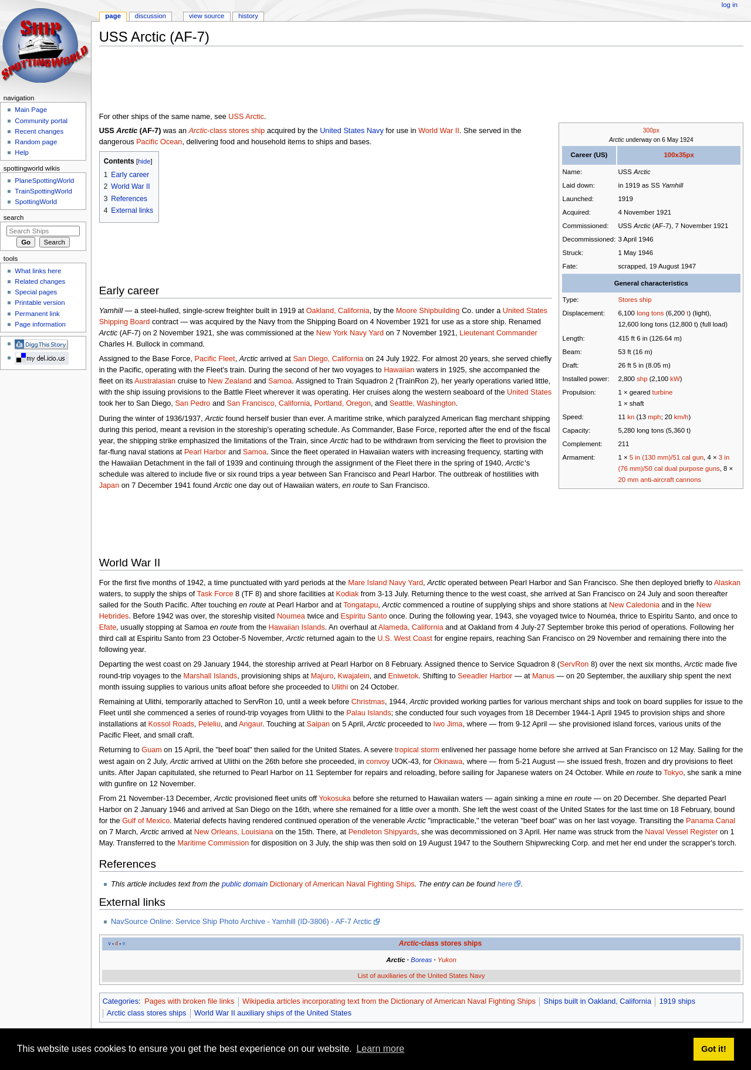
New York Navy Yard (350, 333)
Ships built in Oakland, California (597, 1001)
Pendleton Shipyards (383, 832)
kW (675, 378)
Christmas (368, 702)
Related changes (40, 281)
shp (642, 378)
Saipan (318, 724)
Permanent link (37, 313)
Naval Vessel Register (681, 832)
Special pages (36, 291)
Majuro (322, 676)
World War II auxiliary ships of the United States (272, 1013)
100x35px (679, 154)
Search (14, 217)
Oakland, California (338, 311)
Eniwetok (403, 676)
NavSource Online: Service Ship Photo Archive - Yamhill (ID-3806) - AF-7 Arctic (241, 922)
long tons (650, 313)
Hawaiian (399, 370)
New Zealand (230, 381)
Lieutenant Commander (498, 333)
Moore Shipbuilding (428, 311)
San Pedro (192, 403)
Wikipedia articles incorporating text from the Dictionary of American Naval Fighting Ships (389, 1001)
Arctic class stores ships (146, 1013)
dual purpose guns (692, 468)
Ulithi (339, 687)
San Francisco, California (268, 403)
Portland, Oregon (342, 403)
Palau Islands (368, 713)
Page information (40, 324)
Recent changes (39, 131)
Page (113, 15)
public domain (245, 884)
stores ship (247, 131)
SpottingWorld (36, 201)
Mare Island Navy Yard (385, 583)
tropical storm (417, 750)
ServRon (574, 664)
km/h (681, 416)
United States (529, 392)
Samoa (280, 381)
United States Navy (352, 131)
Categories (120, 1001)
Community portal (41, 120)
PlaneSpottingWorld (44, 180)
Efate (108, 627)
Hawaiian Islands (297, 627)
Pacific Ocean (159, 142)
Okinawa (448, 762)
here (505, 884)
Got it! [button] (713, 1049)
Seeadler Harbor (485, 676)
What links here (38, 270)
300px (651, 130)
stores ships (461, 943)
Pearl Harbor (205, 452)
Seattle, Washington (423, 403)
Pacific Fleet (215, 359)
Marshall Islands (211, 676)
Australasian (154, 381)
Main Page (31, 109)
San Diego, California (328, 359)
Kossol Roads (171, 724)
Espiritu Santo (364, 616)
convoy (378, 762)
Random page (36, 141)
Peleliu (209, 724)
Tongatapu (360, 605)
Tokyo (673, 773)
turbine (662, 392)
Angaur (250, 724)
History (248, 15)
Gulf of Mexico (146, 821)
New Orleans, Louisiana (233, 832)
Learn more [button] (380, 1049)
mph (654, 416)
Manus (543, 676)
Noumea (291, 616)
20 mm (628, 479)
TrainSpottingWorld (43, 191)
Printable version (40, 302)
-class (208, 131)
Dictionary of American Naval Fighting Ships (342, 884)
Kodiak (347, 594)
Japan (109, 485)
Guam (151, 750)
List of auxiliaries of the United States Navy (421, 975)
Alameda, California (411, 627)
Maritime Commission (213, 843)
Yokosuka (335, 798)
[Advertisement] (312, 81)
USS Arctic (246, 117)
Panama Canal (710, 821)
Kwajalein (354, 676)
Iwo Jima (447, 724)
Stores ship (634, 299)
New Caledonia (634, 605)
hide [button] (144, 161)
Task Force (215, 594)
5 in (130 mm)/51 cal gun (666, 457)
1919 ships (677, 1001)
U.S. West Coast (404, 638)
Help (22, 152)
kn (630, 416)
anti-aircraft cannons (670, 479)
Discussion (150, 15)
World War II (438, 131)
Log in (730, 4)
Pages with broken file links (189, 1001)
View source (206, 15)
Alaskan (727, 583)
